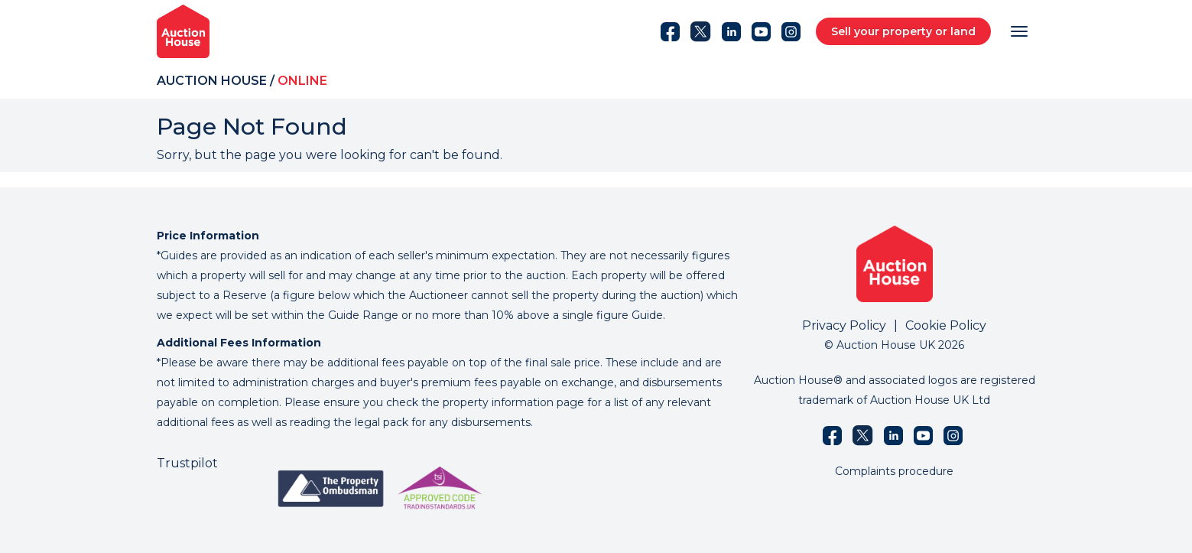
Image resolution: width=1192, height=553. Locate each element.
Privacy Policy (844, 325)
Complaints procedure (894, 471)
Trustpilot (187, 463)
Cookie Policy (945, 325)
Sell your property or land (903, 31)
